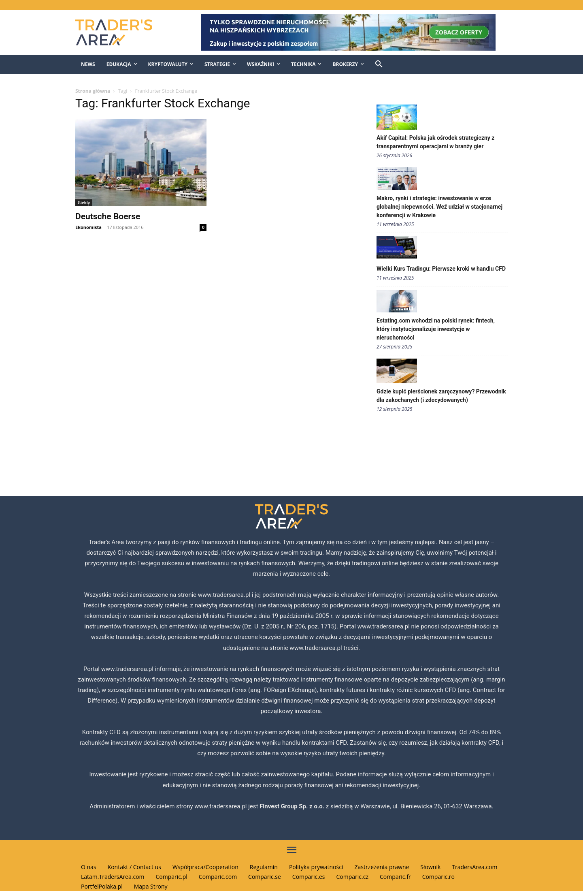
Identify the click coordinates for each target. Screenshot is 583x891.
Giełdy (84, 202)
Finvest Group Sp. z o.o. (293, 806)
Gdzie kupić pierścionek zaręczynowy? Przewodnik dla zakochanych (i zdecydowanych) (441, 395)
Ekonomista (88, 227)
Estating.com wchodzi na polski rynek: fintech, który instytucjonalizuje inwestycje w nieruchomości (436, 329)
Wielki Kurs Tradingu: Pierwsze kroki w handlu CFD (441, 268)
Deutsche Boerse (107, 216)
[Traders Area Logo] (122, 32)
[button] (379, 64)
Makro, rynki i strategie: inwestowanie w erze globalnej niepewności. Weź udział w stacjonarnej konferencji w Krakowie (439, 206)
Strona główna (92, 91)
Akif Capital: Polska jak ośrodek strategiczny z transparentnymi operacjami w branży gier (436, 142)
